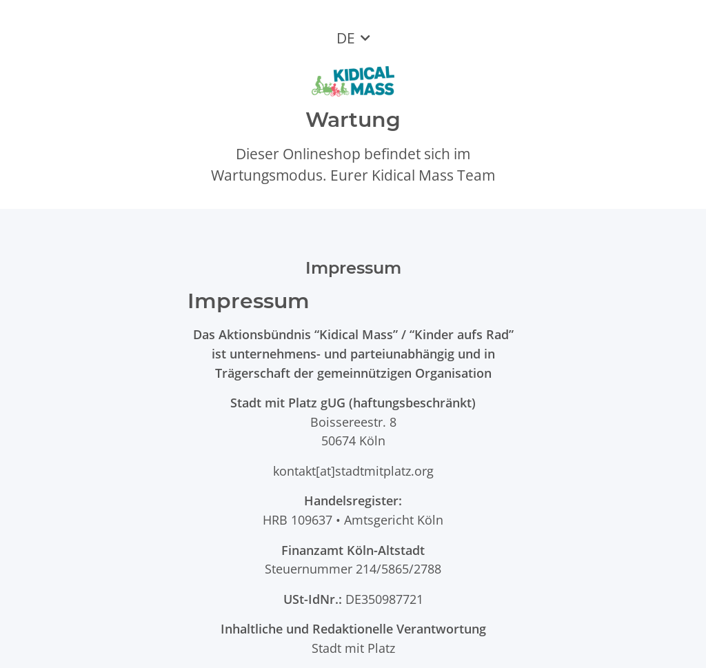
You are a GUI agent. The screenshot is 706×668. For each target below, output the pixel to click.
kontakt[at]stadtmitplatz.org (353, 470)
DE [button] (345, 38)
